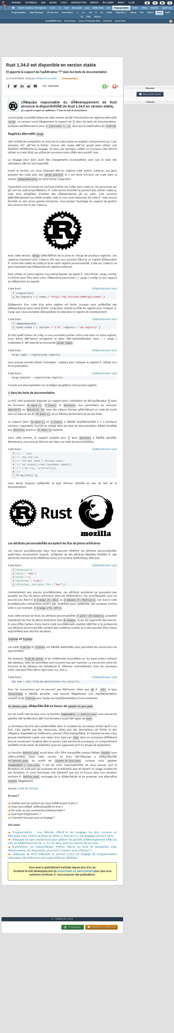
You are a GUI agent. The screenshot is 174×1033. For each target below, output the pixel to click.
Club (131, 2)
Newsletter (78, 2)
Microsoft (76, 8)
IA (60, 8)
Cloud (52, 8)
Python (150, 12)
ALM (66, 8)
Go (101, 12)
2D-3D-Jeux (52, 12)
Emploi (94, 2)
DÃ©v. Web (97, 8)
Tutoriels (31, 2)
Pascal (133, 12)
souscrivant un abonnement (75, 871)
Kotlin (109, 12)
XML (88, 17)
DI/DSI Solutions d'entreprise (32, 8)
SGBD (135, 8)
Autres (97, 17)
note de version (28, 788)
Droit (121, 2)
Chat (63, 2)
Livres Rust (120, 21)
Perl (142, 12)
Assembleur (67, 12)
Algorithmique (36, 12)
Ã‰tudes (108, 2)
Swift (167, 12)
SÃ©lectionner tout (104, 289)
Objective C (121, 12)
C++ (83, 12)
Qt (82, 17)
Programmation (121, 8)
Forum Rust (69, 21)
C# (90, 12)
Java (87, 8)
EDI (108, 8)
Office (144, 8)
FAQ (43, 2)
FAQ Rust (107, 21)
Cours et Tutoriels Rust (89, 21)
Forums (16, 2)
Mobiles (154, 8)
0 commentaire (69, 78)
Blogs (53, 2)
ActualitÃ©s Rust (53, 21)
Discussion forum (150, 94)
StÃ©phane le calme (45, 78)
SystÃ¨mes (167, 8)
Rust (159, 12)
